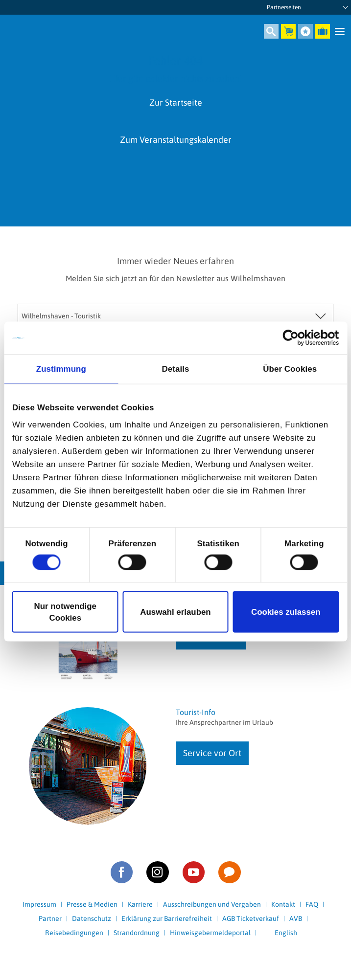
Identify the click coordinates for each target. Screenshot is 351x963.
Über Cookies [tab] (290, 368)
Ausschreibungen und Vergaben (212, 904)
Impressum (39, 904)
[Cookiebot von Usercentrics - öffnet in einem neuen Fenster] (296, 338)
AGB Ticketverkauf (250, 918)
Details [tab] (175, 368)
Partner (50, 918)
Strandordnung (137, 933)
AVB (295, 918)
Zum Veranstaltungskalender (176, 139)
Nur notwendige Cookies (65, 611)
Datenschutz (91, 918)
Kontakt (283, 904)
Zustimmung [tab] (61, 368)
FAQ (311, 904)
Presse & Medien (92, 904)
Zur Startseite (175, 102)
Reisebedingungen (74, 933)
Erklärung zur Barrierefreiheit (166, 918)
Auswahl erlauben (175, 611)
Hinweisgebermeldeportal (210, 933)
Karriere (140, 904)
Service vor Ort (212, 753)
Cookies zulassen (286, 611)
